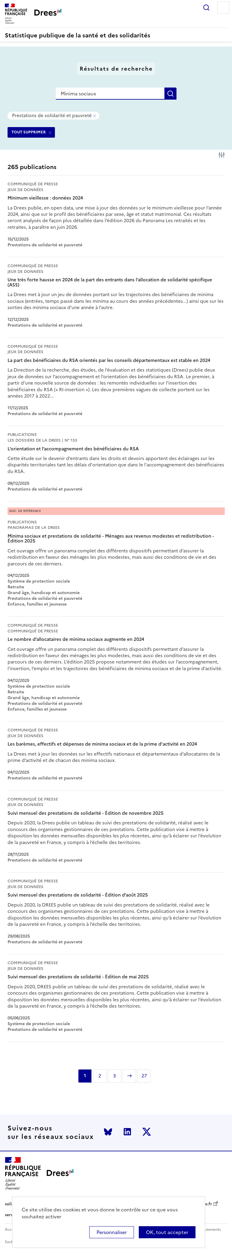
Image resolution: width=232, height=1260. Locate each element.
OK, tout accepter (167, 1232)
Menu (223, 8)
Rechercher (206, 8)
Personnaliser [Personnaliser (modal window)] (112, 1232)
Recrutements (208, 1229)
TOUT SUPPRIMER (28, 132)
